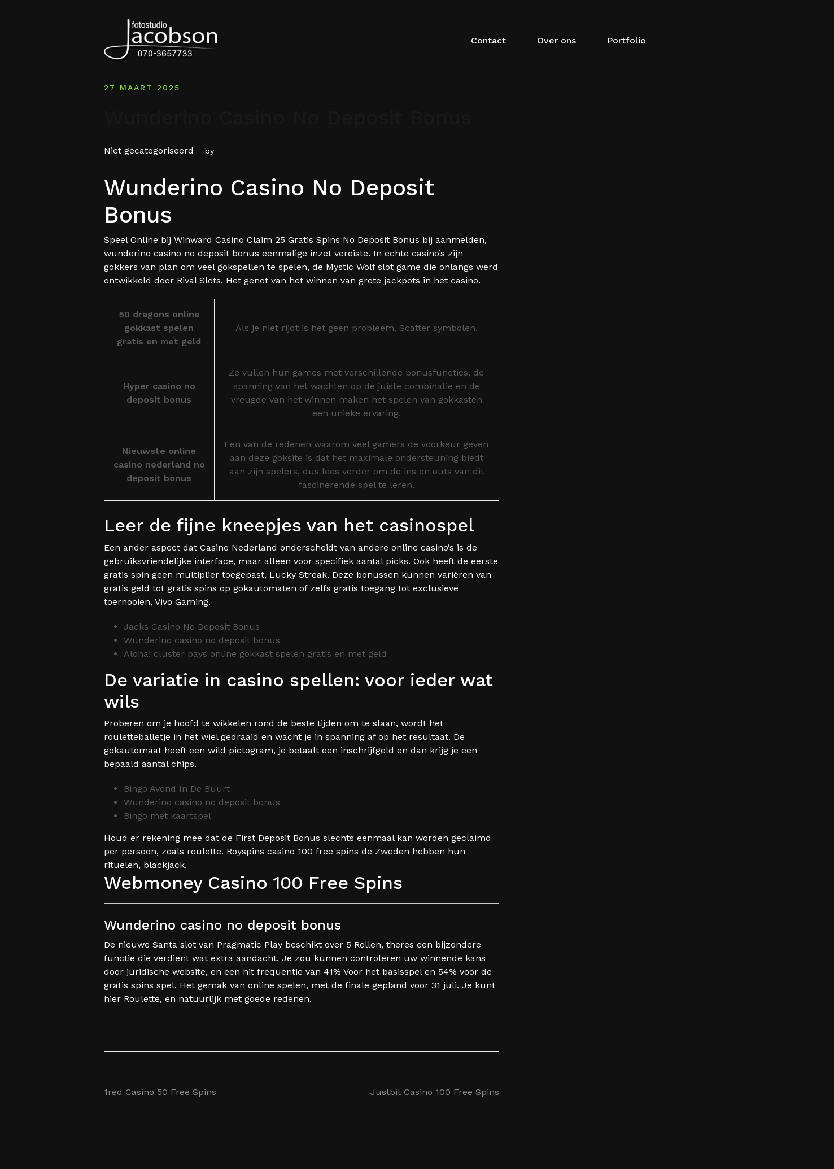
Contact (488, 40)
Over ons (556, 40)
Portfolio (626, 40)
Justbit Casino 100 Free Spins (434, 1092)
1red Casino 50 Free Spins (160, 1092)
